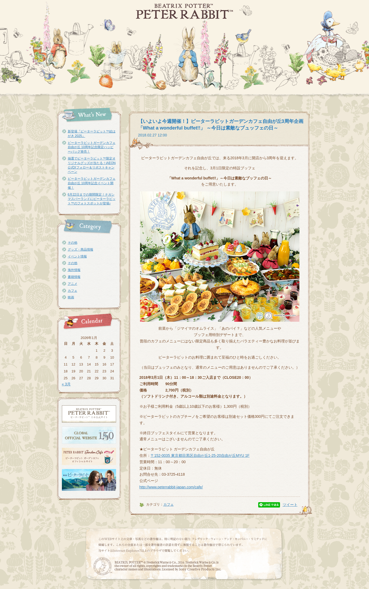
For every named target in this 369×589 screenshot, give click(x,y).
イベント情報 (77, 256)
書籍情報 (74, 277)
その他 (72, 242)
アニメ (72, 284)
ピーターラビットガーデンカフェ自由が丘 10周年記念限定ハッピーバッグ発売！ (92, 147)
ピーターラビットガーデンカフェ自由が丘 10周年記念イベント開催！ (92, 183)
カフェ (72, 291)
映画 (71, 297)
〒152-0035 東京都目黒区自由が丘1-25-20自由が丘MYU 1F (200, 455)
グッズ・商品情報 (80, 249)
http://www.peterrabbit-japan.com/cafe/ (171, 487)
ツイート (290, 504)
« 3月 (66, 384)
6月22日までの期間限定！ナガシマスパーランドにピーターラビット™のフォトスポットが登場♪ (92, 199)
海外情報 (74, 270)
